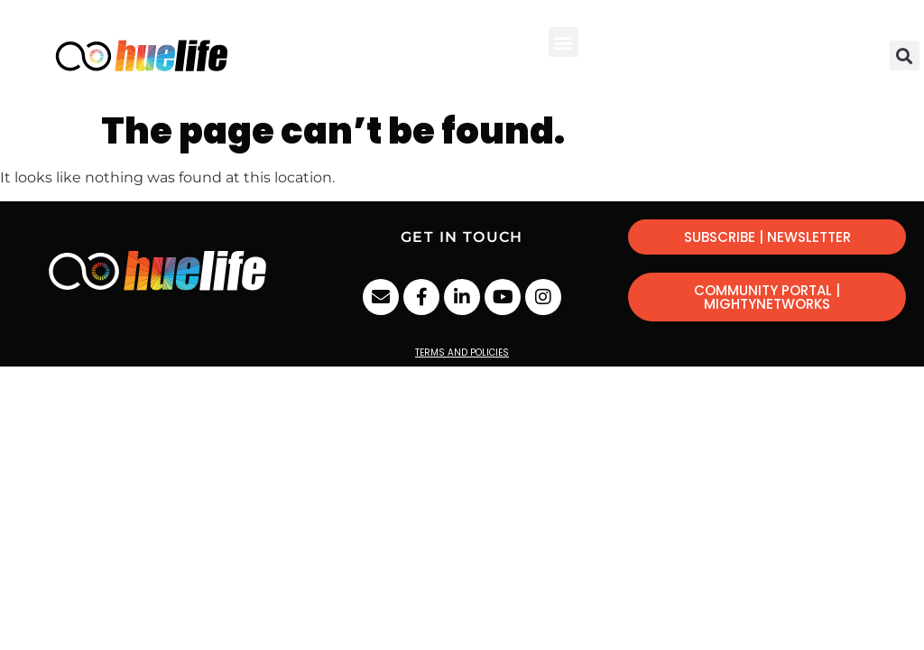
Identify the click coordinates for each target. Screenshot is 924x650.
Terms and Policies (462, 352)
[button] (563, 42)
